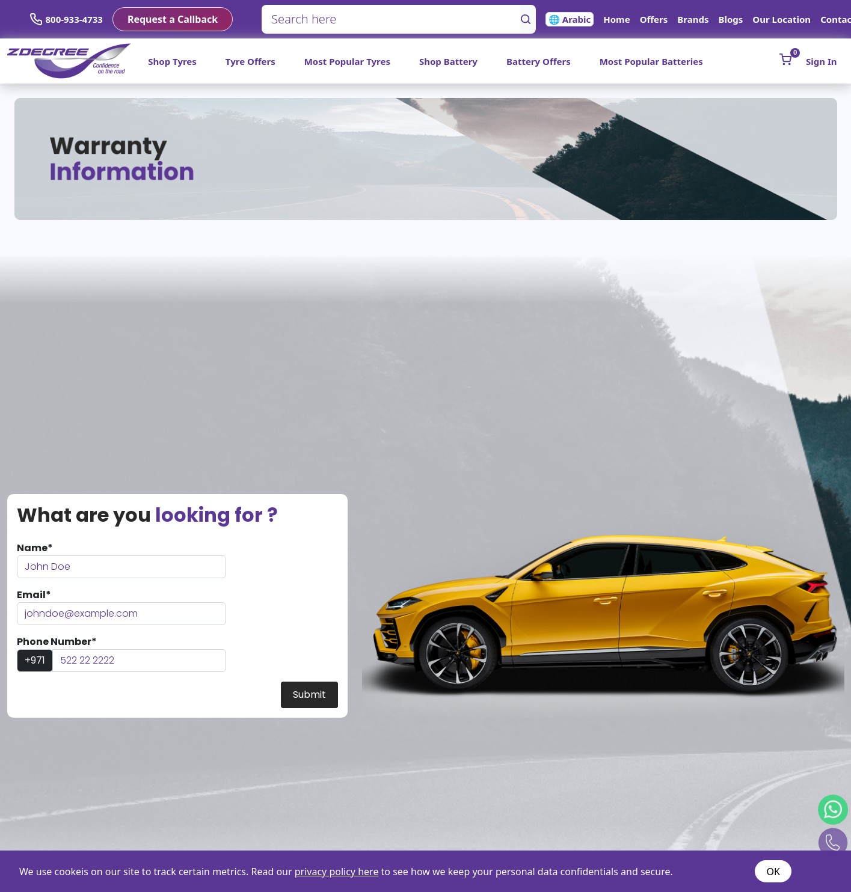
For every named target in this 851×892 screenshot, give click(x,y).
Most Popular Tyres (347, 61)
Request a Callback (172, 19)
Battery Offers (538, 61)
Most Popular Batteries (651, 61)
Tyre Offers (250, 61)
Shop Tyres (172, 61)
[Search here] (391, 19)
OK (773, 871)
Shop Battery (448, 61)
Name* (35, 548)
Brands (692, 19)
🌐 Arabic (569, 19)
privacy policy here (337, 871)
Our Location (781, 19)
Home (616, 19)
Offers (654, 19)
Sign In (821, 61)
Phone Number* (57, 642)
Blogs (730, 19)
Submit (309, 694)
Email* (34, 595)
